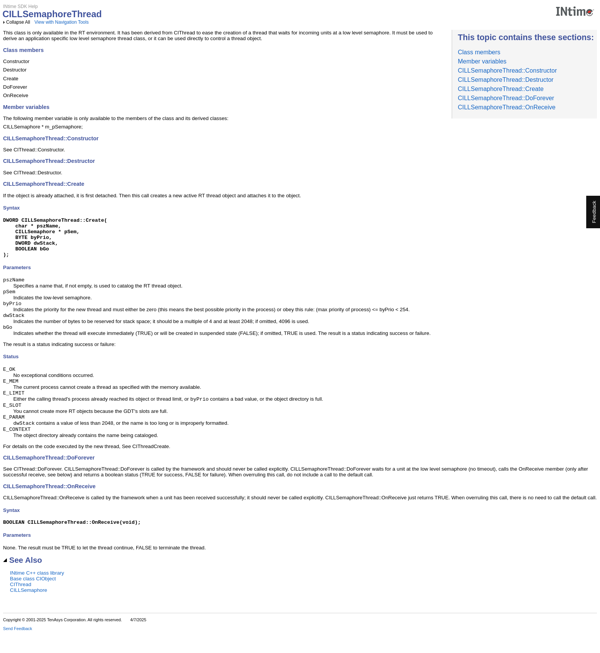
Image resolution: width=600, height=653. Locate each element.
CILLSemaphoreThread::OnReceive (506, 107)
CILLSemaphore (28, 609)
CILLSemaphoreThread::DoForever (506, 98)
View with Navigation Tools (61, 22)
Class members (479, 52)
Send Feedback (17, 647)
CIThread (20, 603)
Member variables (482, 61)
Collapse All (18, 22)
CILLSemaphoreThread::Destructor (505, 79)
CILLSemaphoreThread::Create (500, 89)
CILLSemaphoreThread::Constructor (507, 70)
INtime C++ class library (37, 592)
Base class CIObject (33, 598)
